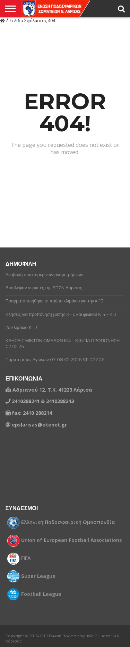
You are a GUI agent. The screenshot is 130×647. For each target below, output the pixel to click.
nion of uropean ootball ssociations (71, 540)
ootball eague (41, 594)
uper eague (38, 576)
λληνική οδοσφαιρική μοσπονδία (68, 522)
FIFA (26, 558)
